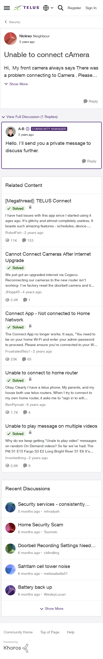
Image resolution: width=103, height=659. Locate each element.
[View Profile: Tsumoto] (10, 528)
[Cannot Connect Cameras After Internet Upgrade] (51, 280)
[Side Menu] (6, 8)
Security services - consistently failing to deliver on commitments (53, 504)
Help (70, 632)
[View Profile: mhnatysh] (10, 507)
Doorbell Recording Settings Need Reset (54, 546)
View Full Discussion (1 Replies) (29, 116)
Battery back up (35, 587)
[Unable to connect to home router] (51, 393)
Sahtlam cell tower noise (44, 566)
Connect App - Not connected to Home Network (47, 316)
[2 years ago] (33, 232)
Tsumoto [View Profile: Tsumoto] (50, 532)
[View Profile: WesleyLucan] (10, 590)
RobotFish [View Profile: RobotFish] (13, 232)
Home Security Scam (40, 524)
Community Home (18, 632)
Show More (16, 84)
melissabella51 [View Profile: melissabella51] (56, 573)
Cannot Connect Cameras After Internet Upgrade (48, 257)
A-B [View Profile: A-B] (21, 129)
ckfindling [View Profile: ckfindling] (51, 552)
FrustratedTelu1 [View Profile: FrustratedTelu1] (17, 351)
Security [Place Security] (12, 22)
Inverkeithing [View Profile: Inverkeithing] (15, 458)
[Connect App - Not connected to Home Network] (51, 339)
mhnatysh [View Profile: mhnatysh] (52, 511)
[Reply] (90, 101)
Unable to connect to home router (41, 372)
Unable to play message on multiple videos (51, 426)
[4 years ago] (31, 291)
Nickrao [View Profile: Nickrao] (25, 36)
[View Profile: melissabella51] (10, 569)
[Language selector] (48, 8)
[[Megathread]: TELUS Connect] (51, 221)
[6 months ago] (29, 531)
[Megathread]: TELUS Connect (38, 200)
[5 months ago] (29, 511)
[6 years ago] (35, 404)
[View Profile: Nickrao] (10, 38)
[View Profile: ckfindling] (10, 549)
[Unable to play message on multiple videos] (51, 446)
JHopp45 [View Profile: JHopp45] (12, 292)
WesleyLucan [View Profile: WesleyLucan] (55, 594)
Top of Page (49, 632)
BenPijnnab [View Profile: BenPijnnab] (14, 404)
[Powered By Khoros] (51, 647)
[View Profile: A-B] (11, 132)
